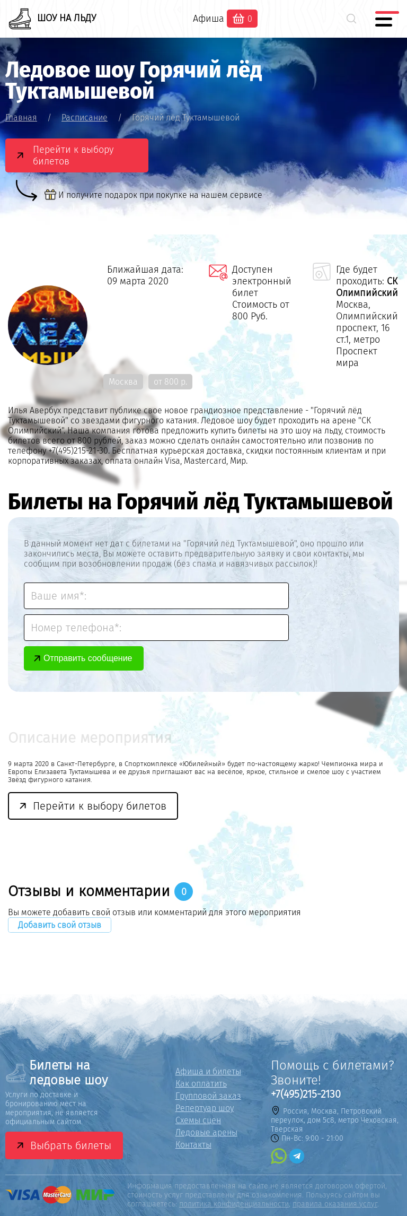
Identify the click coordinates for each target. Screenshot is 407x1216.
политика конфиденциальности (234, 1204)
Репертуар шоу (204, 1108)
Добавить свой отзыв (59, 925)
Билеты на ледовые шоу (56, 1073)
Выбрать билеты (70, 1145)
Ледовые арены (206, 1132)
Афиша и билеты (208, 1071)
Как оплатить (201, 1084)
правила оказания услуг (335, 1204)
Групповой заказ (208, 1096)
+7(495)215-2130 (306, 1094)
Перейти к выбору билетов (73, 155)
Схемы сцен (198, 1120)
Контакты (193, 1145)
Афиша (208, 18)
